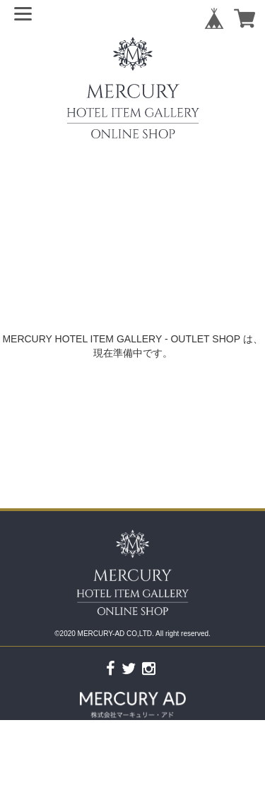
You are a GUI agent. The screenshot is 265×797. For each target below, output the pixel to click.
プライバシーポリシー (74, 791)
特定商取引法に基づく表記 (182, 791)
